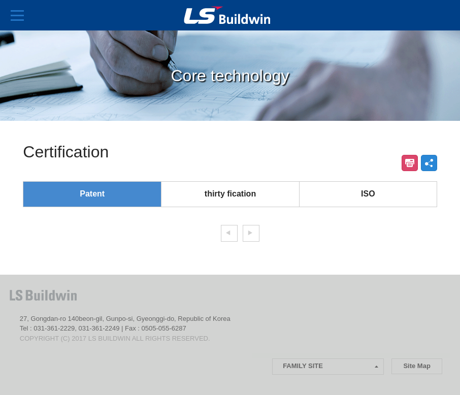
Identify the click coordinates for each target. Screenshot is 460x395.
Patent (92, 193)
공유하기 (429, 163)
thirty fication (230, 193)
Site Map (416, 366)
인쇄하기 (410, 163)
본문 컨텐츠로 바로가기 (0, 0)
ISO (368, 193)
